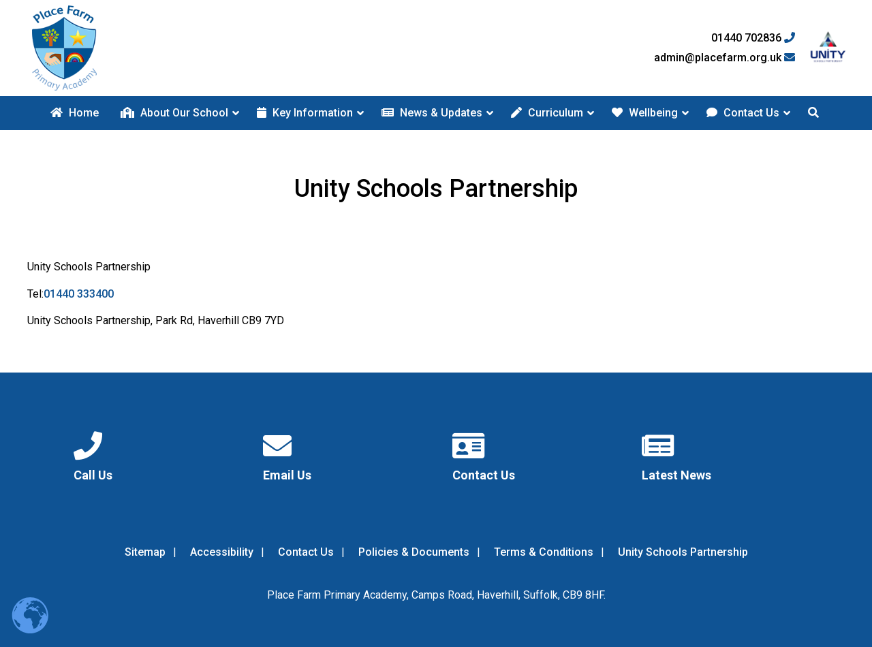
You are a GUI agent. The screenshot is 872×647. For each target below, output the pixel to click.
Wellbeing (645, 112)
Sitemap (145, 552)
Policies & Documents (413, 552)
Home (74, 112)
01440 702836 (753, 38)
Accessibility (221, 552)
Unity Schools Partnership (683, 552)
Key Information (305, 112)
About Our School (174, 112)
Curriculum (547, 112)
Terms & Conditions (543, 552)
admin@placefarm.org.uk (724, 58)
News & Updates (432, 112)
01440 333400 (79, 293)
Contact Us (742, 112)
